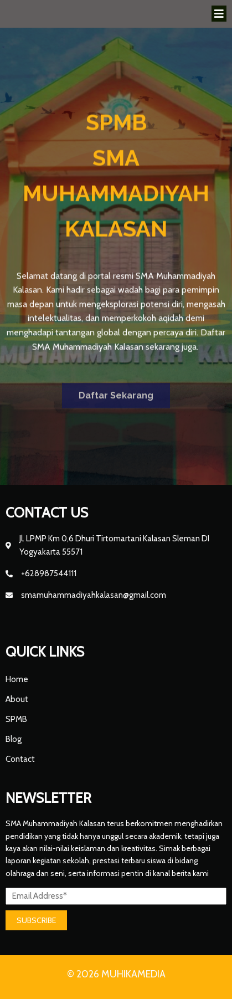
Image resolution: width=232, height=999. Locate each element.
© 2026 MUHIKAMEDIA (116, 974)
